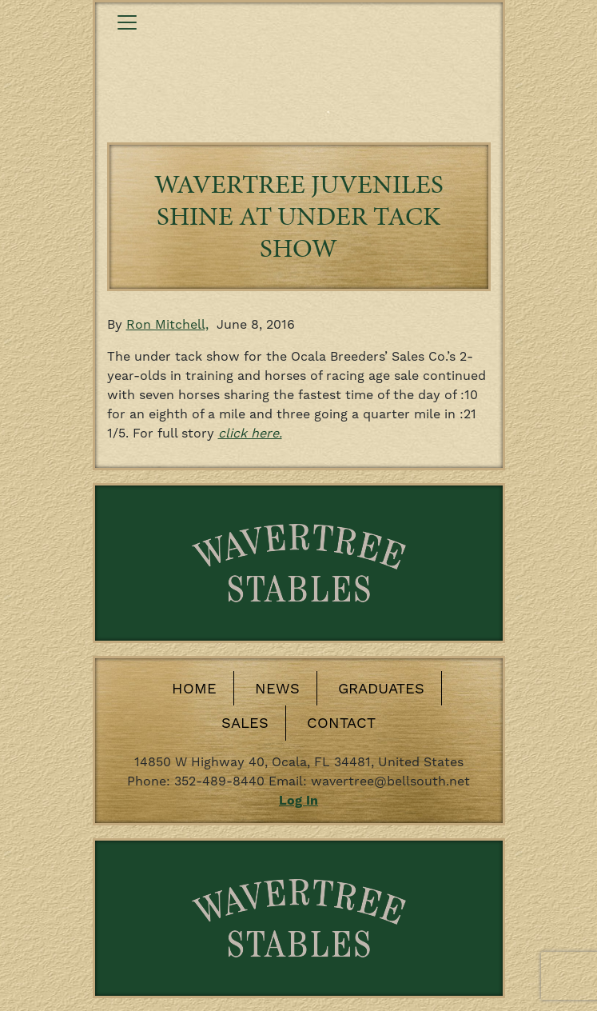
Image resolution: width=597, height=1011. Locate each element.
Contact (341, 722)
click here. (250, 433)
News (277, 688)
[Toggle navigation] (127, 22)
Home (194, 688)
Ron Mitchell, (167, 324)
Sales (245, 722)
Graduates (381, 688)
